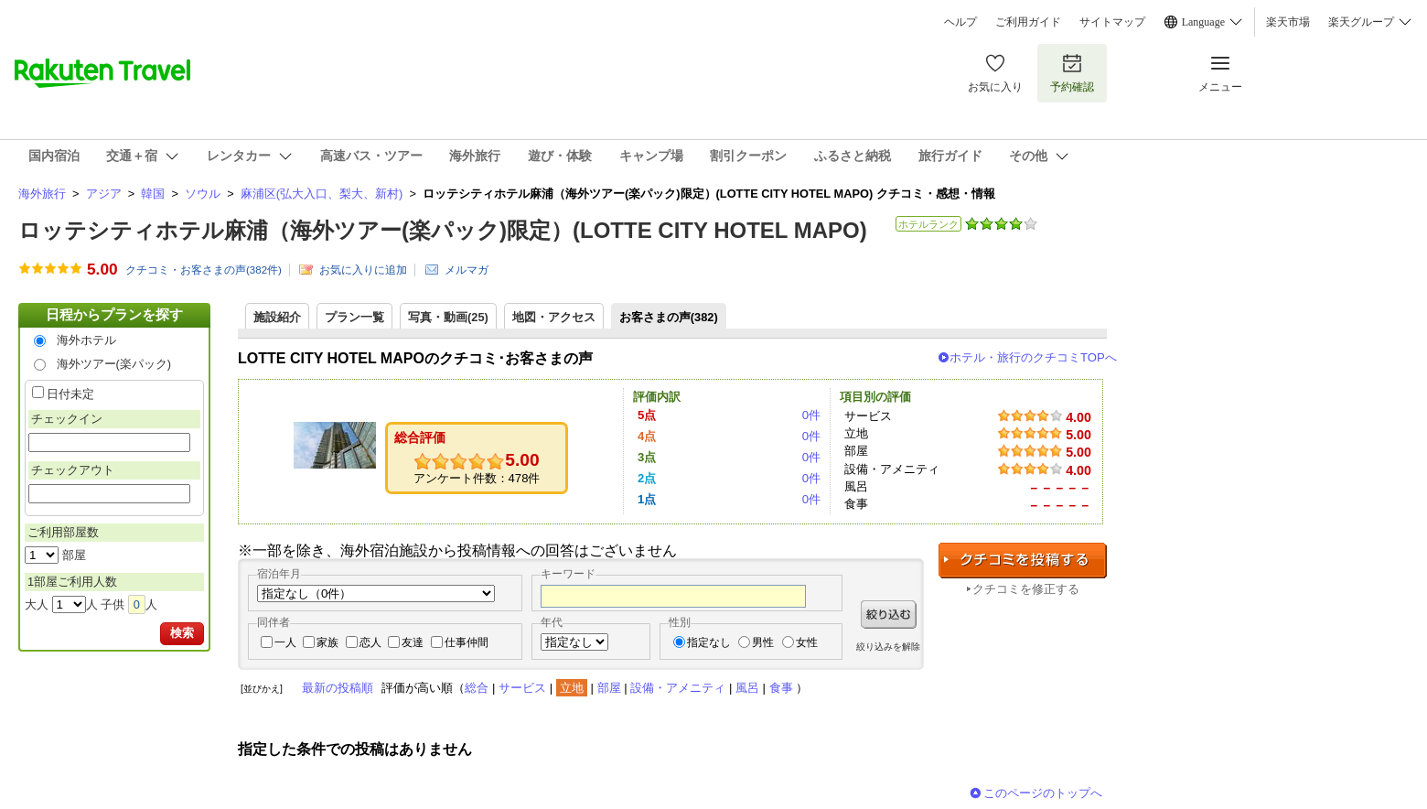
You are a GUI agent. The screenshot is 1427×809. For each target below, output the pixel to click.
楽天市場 (1288, 22)
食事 (781, 688)
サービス (522, 688)
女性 (807, 642)
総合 (476, 688)
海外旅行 (42, 193)
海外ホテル (86, 340)
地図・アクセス (553, 317)
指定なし (709, 642)
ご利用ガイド (1028, 22)
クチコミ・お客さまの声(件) (203, 270)
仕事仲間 (466, 642)
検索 (182, 633)
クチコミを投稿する (1023, 560)
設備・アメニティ (677, 688)
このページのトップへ (1042, 793)
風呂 (747, 688)
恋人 (370, 642)
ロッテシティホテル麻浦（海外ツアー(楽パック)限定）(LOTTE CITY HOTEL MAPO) (442, 230)
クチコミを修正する (1025, 589)
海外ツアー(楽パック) (114, 364)
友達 (413, 642)
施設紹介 (277, 317)
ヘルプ (960, 22)
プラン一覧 (354, 317)
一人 (285, 642)
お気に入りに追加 (363, 269)
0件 (811, 415)
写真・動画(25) (448, 317)
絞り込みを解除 (888, 647)
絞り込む (889, 614)
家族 (327, 642)
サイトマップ (1112, 22)
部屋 (609, 688)
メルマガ (466, 269)
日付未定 (70, 394)
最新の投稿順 (337, 688)
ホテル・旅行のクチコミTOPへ (1033, 357)
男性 (763, 642)
